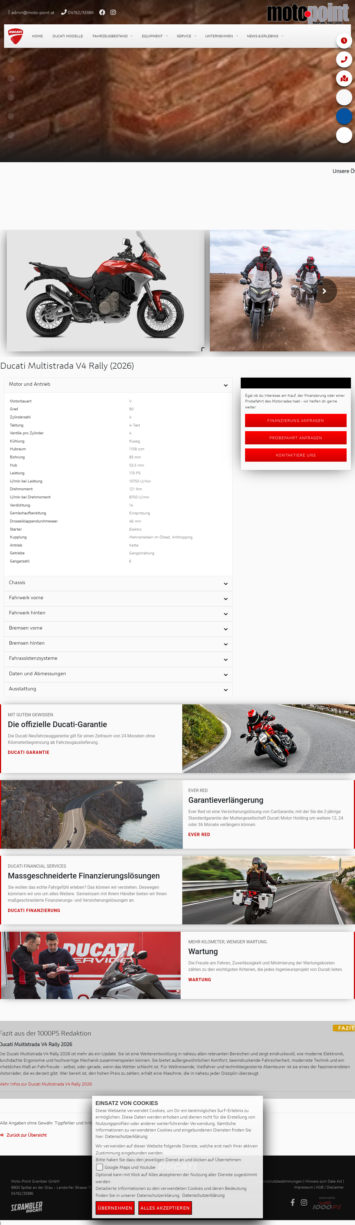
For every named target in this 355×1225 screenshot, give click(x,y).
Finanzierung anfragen (295, 420)
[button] (112, 36)
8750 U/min (139, 497)
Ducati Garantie (29, 752)
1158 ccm (136, 448)
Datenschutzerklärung (126, 1136)
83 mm (135, 457)
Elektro (135, 529)
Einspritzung (139, 512)
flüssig (134, 441)
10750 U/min (140, 481)
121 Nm (135, 488)
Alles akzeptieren (165, 1208)
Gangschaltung (141, 552)
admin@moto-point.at (32, 12)
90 (131, 408)
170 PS (135, 472)
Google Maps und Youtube (130, 1167)
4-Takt (134, 425)
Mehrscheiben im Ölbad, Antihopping (161, 537)
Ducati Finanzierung (34, 910)
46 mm (135, 521)
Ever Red (199, 834)
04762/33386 (81, 12)
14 (131, 505)
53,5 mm (136, 465)
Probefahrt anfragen (296, 437)
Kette (134, 545)
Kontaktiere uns (296, 455)
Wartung (199, 979)
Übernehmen (115, 1208)
